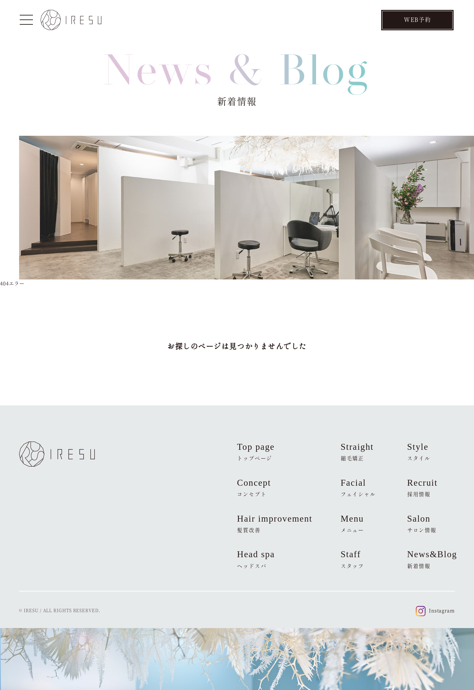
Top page (256, 452)
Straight (357, 452)
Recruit (422, 488)
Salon (421, 523)
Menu (352, 523)
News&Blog (431, 559)
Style (419, 452)
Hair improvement (274, 523)
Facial (358, 488)
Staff (352, 559)
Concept (254, 488)
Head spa (256, 559)
